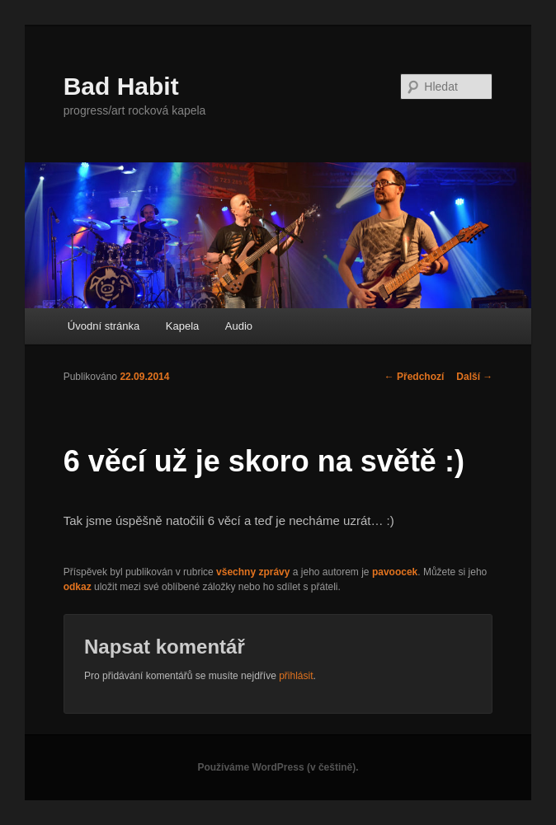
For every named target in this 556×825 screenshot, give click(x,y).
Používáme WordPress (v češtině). (277, 767)
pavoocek (394, 572)
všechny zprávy (253, 572)
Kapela (182, 326)
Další (474, 376)
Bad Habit (121, 86)
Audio (238, 326)
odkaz (78, 587)
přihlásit (296, 676)
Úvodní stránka (103, 326)
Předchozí (414, 376)
